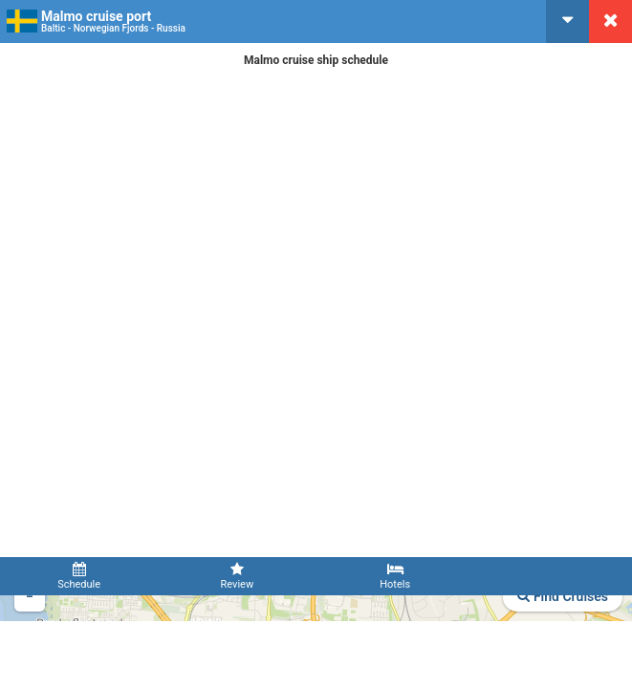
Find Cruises (562, 596)
